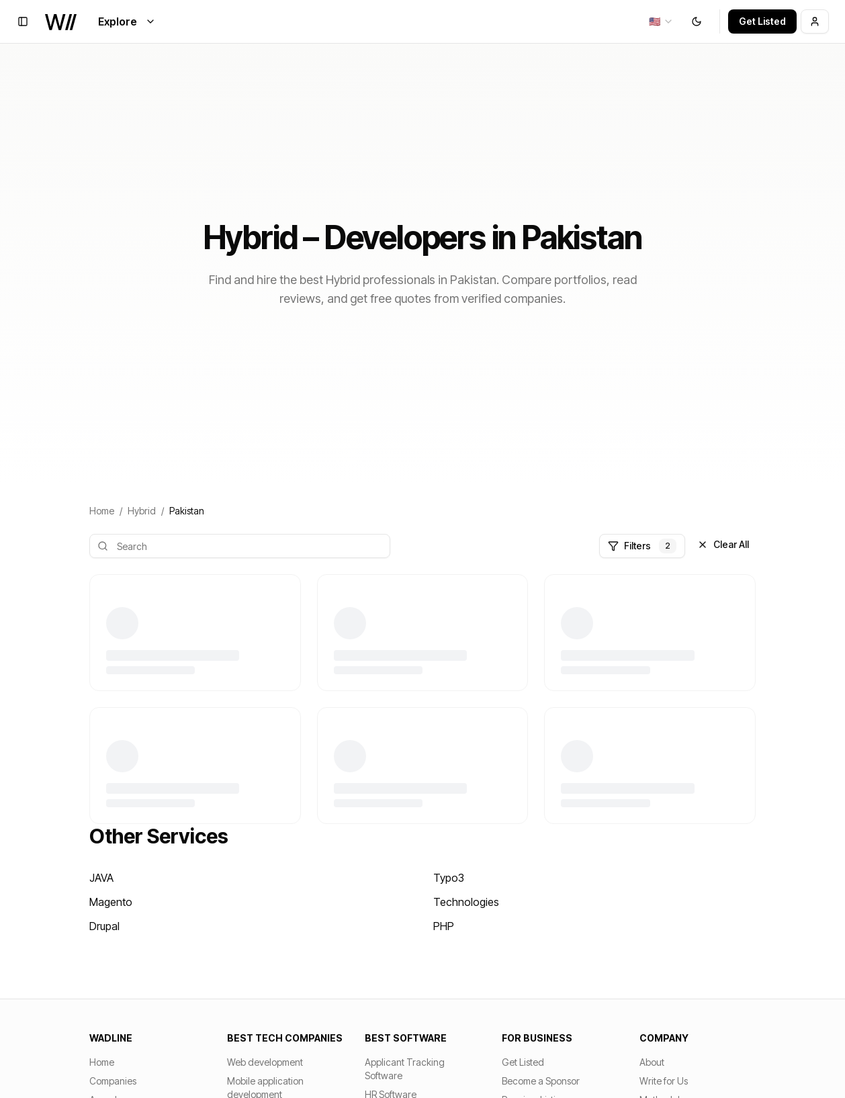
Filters (642, 546)
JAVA (101, 877)
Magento (110, 902)
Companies (112, 1081)
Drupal (104, 926)
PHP (443, 926)
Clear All (723, 544)
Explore (127, 21)
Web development (265, 1062)
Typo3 (448, 877)
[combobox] (661, 21)
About (651, 1062)
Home (101, 510)
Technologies (466, 902)
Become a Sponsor (541, 1081)
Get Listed (762, 21)
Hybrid (142, 510)
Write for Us (663, 1081)
